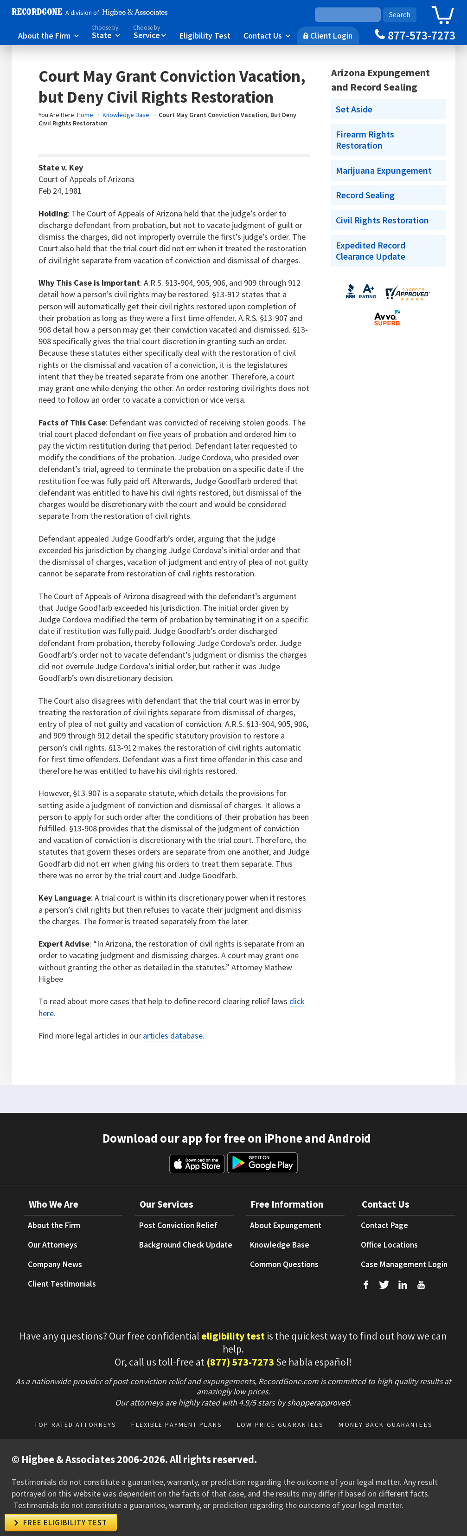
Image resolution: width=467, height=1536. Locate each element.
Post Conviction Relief (178, 1225)
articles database (173, 1035)
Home (85, 115)
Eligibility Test (204, 35)
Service (149, 31)
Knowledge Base (125, 115)
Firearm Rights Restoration (365, 140)
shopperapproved (318, 1402)
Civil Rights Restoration (382, 220)
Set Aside (354, 109)
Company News (55, 1264)
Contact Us (266, 35)
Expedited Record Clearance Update (370, 251)
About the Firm (48, 35)
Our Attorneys (52, 1245)
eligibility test (233, 1335)
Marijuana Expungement (384, 170)
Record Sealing (365, 195)
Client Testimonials (62, 1284)
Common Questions (284, 1264)
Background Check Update (185, 1245)
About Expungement (285, 1225)
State (105, 31)
